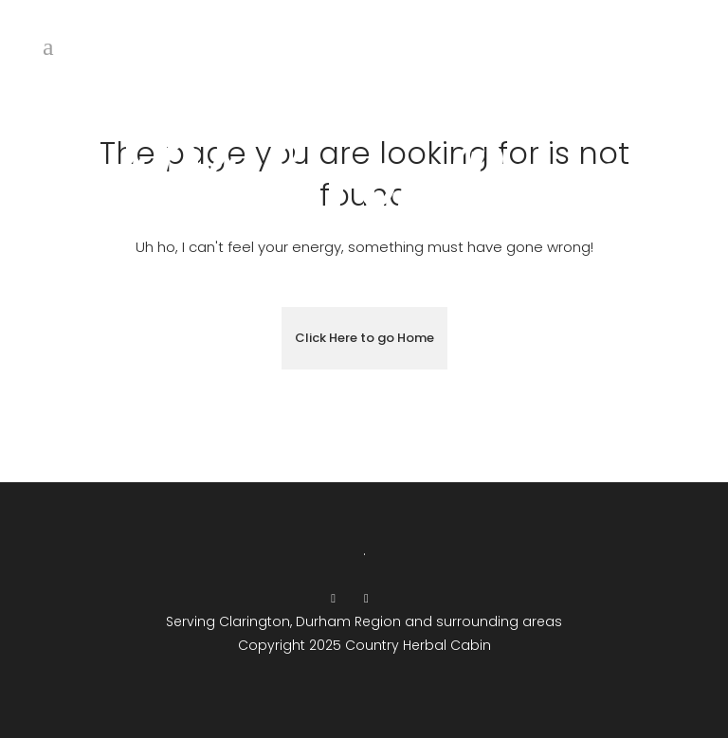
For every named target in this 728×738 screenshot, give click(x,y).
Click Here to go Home (364, 338)
